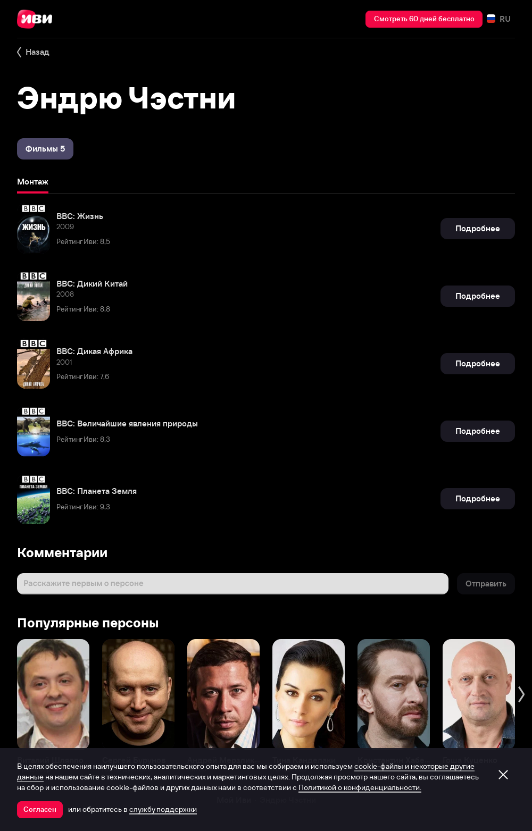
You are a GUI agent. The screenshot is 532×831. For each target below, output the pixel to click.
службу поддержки (163, 809)
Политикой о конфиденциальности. (359, 787)
